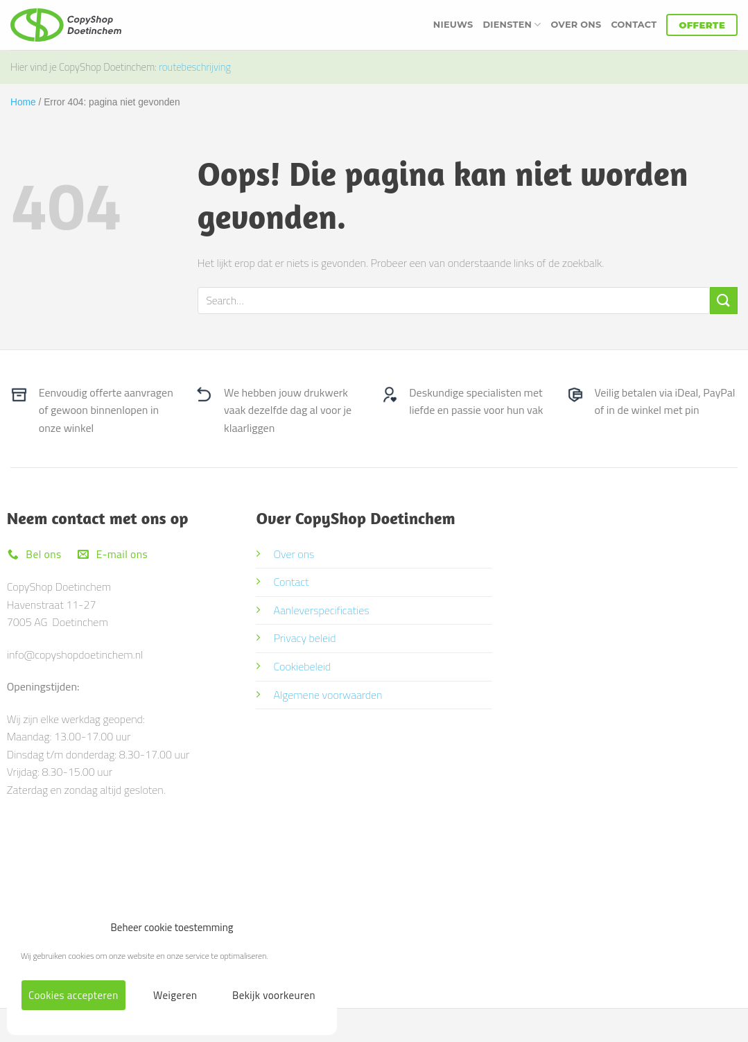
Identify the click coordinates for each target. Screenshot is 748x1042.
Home (23, 102)
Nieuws (453, 24)
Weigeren (175, 995)
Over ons (576, 24)
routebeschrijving (195, 67)
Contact (633, 24)
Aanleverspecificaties (321, 610)
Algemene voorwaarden (327, 694)
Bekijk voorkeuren (273, 995)
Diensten (511, 24)
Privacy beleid (304, 637)
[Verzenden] (724, 300)
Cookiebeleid (302, 666)
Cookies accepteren (73, 995)
